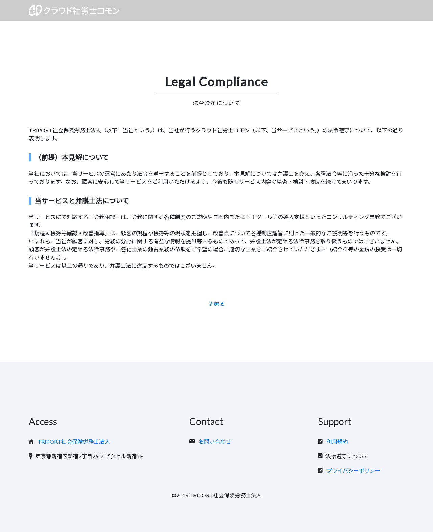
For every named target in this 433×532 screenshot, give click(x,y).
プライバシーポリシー (353, 470)
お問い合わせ (215, 441)
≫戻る (216, 303)
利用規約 (337, 441)
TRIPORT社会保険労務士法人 (74, 441)
